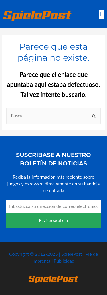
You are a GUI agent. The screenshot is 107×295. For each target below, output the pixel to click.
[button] (101, 14)
